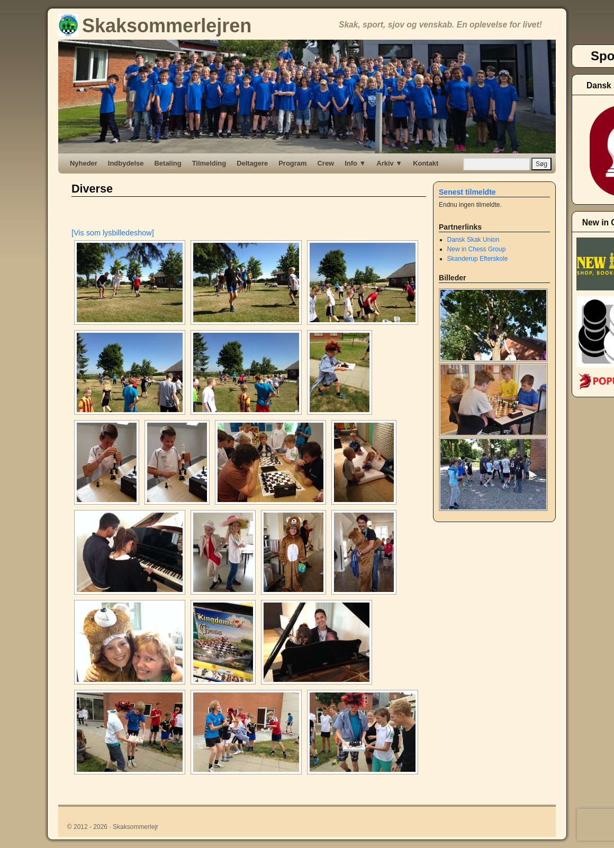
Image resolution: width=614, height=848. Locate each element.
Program (292, 163)
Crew (326, 163)
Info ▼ (355, 163)
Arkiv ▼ (389, 163)
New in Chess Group (476, 249)
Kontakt (425, 163)
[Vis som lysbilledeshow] (112, 233)
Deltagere (252, 163)
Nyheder (83, 163)
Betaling (168, 163)
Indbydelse (126, 163)
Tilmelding (209, 163)
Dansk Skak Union (473, 239)
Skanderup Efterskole (477, 258)
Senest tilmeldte (467, 192)
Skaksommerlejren (154, 26)
